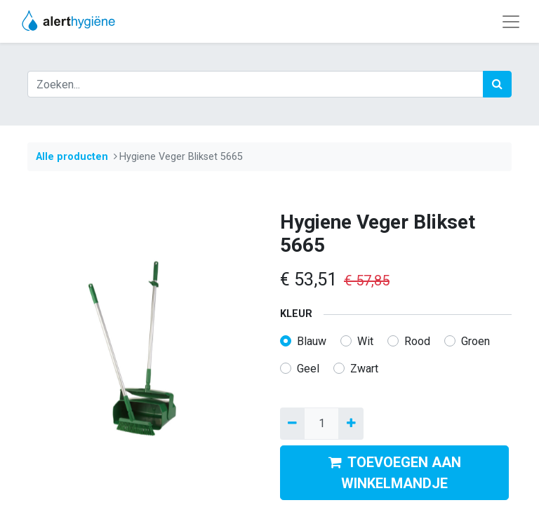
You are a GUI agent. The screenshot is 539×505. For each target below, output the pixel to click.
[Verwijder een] (292, 424)
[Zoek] (497, 84)
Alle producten (72, 157)
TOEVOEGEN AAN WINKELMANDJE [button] (394, 473)
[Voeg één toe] (350, 424)
